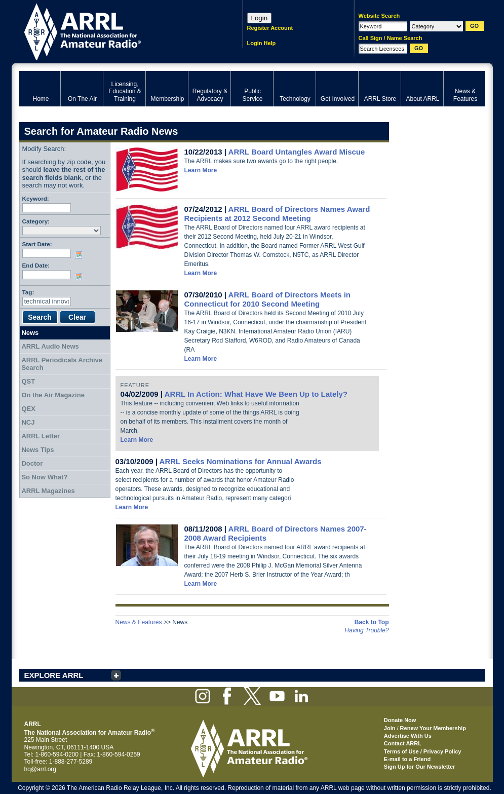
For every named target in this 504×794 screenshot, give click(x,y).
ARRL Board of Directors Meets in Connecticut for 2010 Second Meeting (267, 299)
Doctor (32, 463)
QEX (28, 408)
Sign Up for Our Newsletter (419, 767)
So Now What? (44, 477)
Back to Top (372, 622)
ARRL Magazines (47, 491)
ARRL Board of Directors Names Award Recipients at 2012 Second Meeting (277, 213)
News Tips (37, 449)
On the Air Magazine (52, 395)
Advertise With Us (408, 736)
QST (28, 381)
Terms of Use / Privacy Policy (422, 751)
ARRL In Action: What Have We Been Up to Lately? (256, 394)
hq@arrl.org (40, 769)
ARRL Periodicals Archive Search (61, 364)
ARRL (117, 30)
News (29, 332)
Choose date (80, 254)
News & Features (138, 622)
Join (390, 728)
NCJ (27, 422)
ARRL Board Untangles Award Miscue (296, 151)
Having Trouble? (366, 630)
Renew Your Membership (433, 728)
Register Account (270, 28)
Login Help (261, 43)
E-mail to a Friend (407, 759)
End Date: (36, 265)
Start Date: (37, 244)
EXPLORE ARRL (54, 675)
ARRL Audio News (50, 346)
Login (259, 18)
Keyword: (35, 198)
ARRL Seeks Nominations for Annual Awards (241, 461)
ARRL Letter (40, 436)
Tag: (28, 292)
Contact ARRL (402, 743)
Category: (36, 221)
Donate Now (400, 720)
